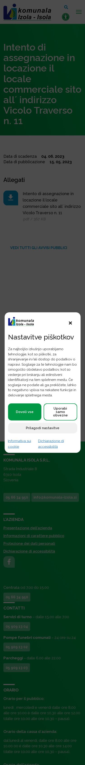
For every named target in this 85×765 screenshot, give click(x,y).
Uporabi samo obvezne (60, 411)
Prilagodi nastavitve (42, 428)
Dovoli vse (25, 412)
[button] (70, 322)
